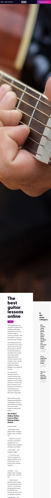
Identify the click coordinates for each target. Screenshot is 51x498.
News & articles (9, 2)
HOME (2, 2)
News (10, 321)
